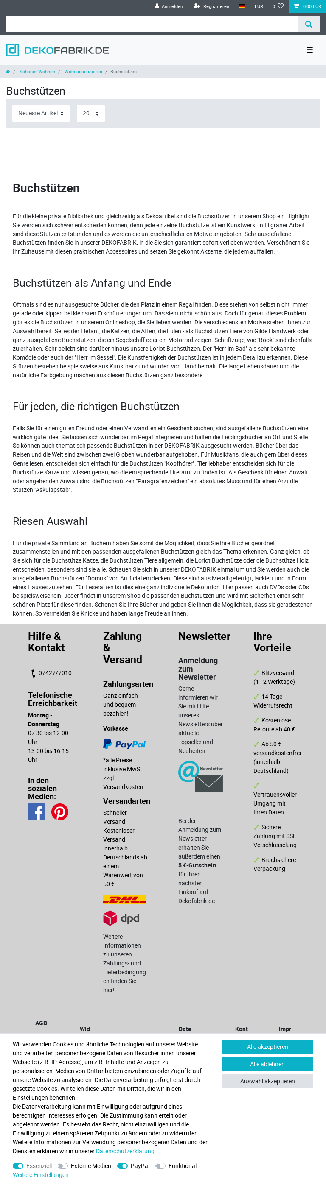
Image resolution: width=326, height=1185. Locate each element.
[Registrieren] (211, 6)
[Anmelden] (169, 6)
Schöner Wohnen (36, 71)
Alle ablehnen (267, 1064)
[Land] (242, 6)
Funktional (183, 1166)
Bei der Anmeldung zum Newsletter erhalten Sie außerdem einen (200, 838)
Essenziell (39, 1166)
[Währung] (258, 6)
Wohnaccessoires (82, 71)
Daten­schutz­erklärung (125, 1151)
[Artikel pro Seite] (91, 113)
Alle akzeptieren (267, 1047)
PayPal (140, 1166)
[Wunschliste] (278, 6)
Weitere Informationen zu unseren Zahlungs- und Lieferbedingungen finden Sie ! (124, 963)
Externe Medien (91, 1166)
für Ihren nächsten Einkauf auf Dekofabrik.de (197, 883)
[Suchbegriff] (152, 24)
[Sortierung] (41, 113)
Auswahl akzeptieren (267, 1081)
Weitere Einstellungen (41, 1175)
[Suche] (309, 24)
